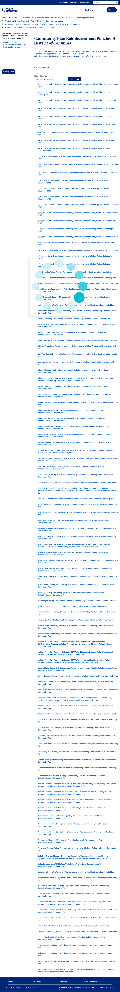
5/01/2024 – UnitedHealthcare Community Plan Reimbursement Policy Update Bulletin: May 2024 (78, 236)
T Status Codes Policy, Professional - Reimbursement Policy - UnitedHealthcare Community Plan (77, 931)
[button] (96, 10)
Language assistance (82, 987)
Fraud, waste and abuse (65, 987)
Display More (8, 72)
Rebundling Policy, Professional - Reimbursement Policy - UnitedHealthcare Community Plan (76, 872)
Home (4, 17)
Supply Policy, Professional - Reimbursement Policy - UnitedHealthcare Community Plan (74, 926)
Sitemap (100, 987)
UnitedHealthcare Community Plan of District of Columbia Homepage (34, 21)
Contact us (37, 981)
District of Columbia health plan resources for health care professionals (65, 17)
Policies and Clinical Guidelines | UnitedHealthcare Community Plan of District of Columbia (42, 24)
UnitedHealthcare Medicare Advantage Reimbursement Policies (60, 56)
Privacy (93, 987)
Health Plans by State (21, 17)
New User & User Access (79, 2)
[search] (105, 3)
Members (64, 2)
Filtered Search (40, 76)
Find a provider (90, 981)
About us (11, 981)
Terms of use (110, 987)
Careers (63, 981)
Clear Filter (74, 79)
